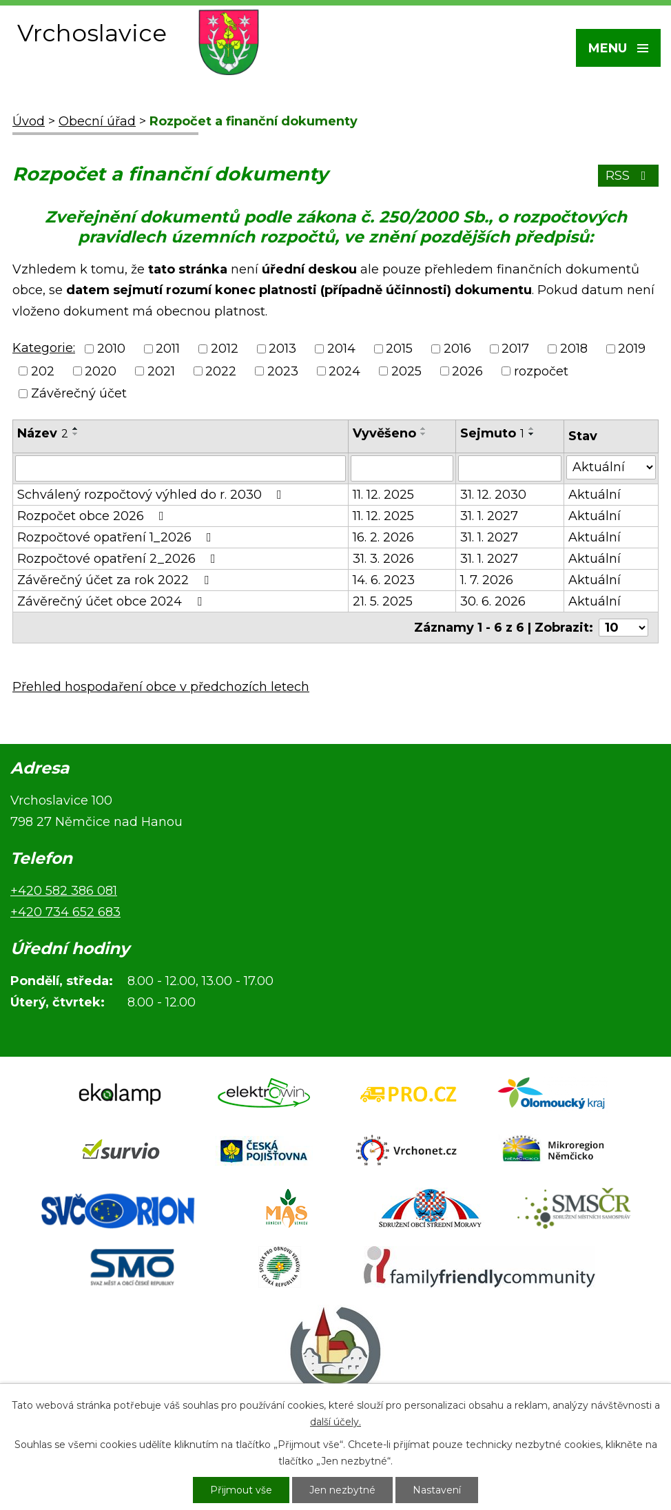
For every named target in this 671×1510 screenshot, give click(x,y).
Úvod (28, 121)
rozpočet (541, 371)
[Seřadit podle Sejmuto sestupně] (531, 434)
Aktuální (594, 494)
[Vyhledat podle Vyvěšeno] (402, 468)
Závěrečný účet (79, 393)
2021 (161, 371)
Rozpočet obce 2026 (93, 516)
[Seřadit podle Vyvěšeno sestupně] (423, 434)
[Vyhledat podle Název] (180, 468)
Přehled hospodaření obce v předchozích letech (160, 686)
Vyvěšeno (384, 433)
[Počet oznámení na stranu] (623, 628)
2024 (344, 371)
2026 (467, 371)
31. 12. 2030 (493, 494)
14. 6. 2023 (384, 580)
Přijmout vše (241, 1490)
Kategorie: (43, 347)
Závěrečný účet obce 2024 (112, 601)
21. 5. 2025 (383, 601)
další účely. (335, 1422)
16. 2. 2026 (383, 537)
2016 (457, 349)
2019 (632, 349)
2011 (168, 349)
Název (42, 433)
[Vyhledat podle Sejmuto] (509, 468)
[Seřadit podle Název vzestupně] (75, 428)
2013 (282, 349)
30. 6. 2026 (493, 601)
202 (42, 371)
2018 (574, 349)
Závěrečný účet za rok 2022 (115, 580)
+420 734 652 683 (65, 912)
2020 (100, 371)
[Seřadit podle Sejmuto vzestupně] (531, 428)
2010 (111, 349)
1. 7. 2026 (486, 580)
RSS (629, 175)
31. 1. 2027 (489, 516)
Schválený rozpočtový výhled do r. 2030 (152, 494)
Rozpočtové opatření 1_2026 (117, 537)
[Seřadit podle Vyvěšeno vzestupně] (423, 428)
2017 (515, 349)
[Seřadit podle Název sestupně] (75, 434)
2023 (282, 371)
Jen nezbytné (342, 1490)
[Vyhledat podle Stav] (611, 467)
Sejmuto (492, 433)
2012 (224, 349)
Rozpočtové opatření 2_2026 (119, 558)
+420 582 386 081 (63, 890)
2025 (406, 371)
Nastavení (437, 1490)
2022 (220, 371)
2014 (341, 349)
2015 (399, 349)
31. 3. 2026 (383, 558)
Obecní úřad (97, 121)
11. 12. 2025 (383, 494)
